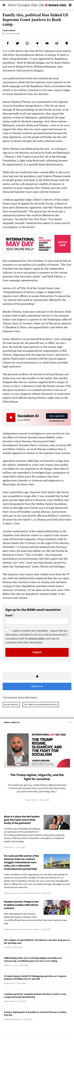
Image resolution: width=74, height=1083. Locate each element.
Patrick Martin (9, 30)
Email (8, 615)
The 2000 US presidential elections (40, 704)
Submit (37, 652)
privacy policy (37, 638)
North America (11, 704)
